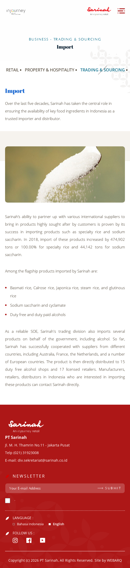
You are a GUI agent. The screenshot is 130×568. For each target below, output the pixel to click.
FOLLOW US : (23, 533)
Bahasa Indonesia (30, 524)
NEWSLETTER (29, 476)
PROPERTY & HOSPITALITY (49, 70)
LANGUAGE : (23, 518)
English (58, 524)
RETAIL (12, 70)
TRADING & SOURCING (102, 70)
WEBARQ (114, 560)
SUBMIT (113, 488)
